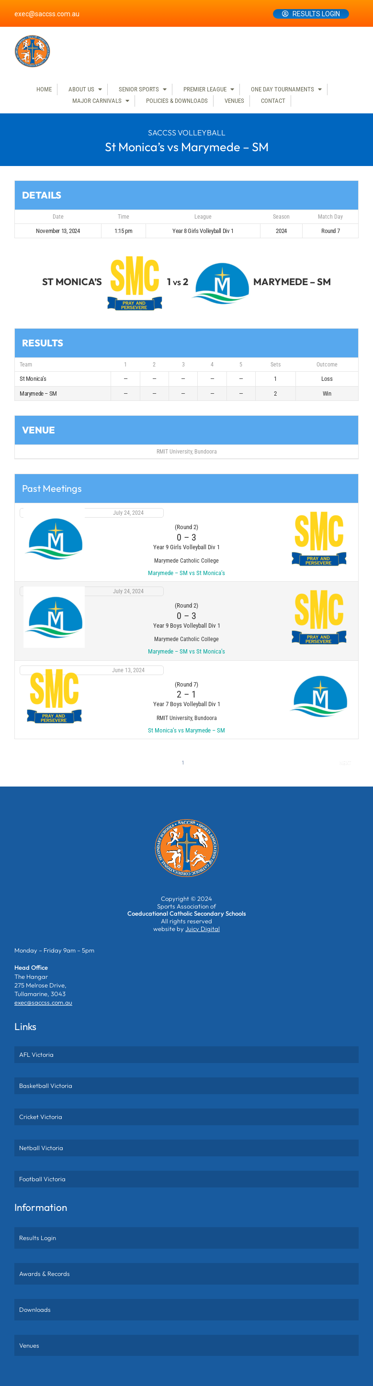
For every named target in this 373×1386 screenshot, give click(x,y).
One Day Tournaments (282, 89)
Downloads (35, 1309)
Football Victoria (42, 1179)
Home (44, 89)
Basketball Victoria (45, 1085)
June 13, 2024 (128, 670)
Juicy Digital (202, 928)
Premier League (204, 89)
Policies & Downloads (177, 100)
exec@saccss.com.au (46, 14)
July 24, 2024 (128, 513)
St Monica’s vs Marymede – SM (186, 730)
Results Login (316, 14)
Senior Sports (139, 89)
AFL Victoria (36, 1054)
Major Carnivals (97, 100)
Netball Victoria (41, 1148)
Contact (273, 100)
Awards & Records (44, 1273)
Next (345, 762)
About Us (81, 89)
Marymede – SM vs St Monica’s (186, 573)
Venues (234, 100)
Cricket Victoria (40, 1116)
